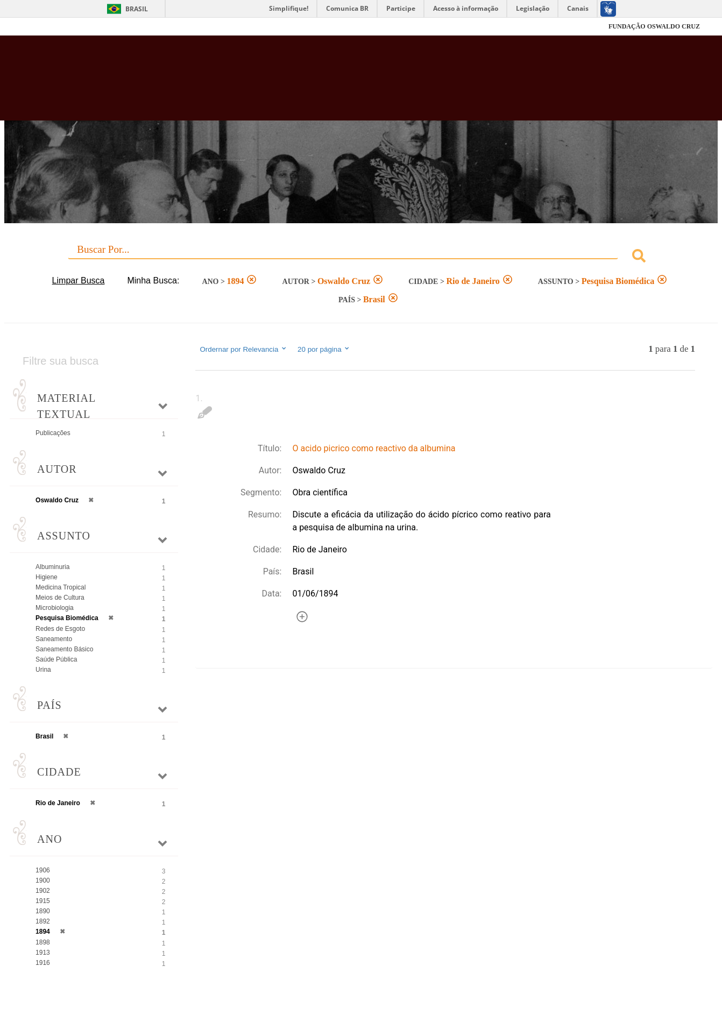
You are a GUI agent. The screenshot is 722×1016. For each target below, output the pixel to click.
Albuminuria (52, 567)
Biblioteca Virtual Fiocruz (315, 83)
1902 (43, 890)
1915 (43, 901)
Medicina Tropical (61, 587)
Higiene (47, 577)
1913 (43, 952)
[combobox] (361, 257)
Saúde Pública (56, 659)
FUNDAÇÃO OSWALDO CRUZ (654, 26)
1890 (43, 911)
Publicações (53, 433)
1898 (43, 942)
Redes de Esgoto (60, 629)
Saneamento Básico (64, 649)
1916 (43, 963)
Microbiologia (55, 608)
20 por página (324, 349)
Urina (43, 669)
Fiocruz (49, 26)
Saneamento (54, 639)
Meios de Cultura (60, 597)
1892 (43, 921)
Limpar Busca (78, 280)
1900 (43, 880)
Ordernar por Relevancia (243, 349)
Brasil (136, 8)
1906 (43, 870)
